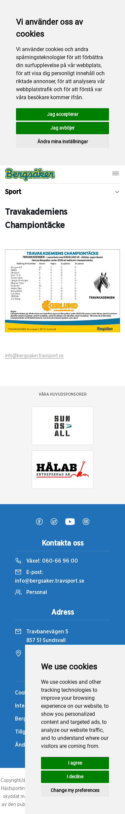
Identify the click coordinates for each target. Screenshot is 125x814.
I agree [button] (75, 763)
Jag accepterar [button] (62, 114)
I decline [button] (75, 776)
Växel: (46, 561)
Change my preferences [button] (75, 790)
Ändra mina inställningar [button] (62, 141)
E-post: (49, 576)
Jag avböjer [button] (62, 128)
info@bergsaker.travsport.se (34, 356)
